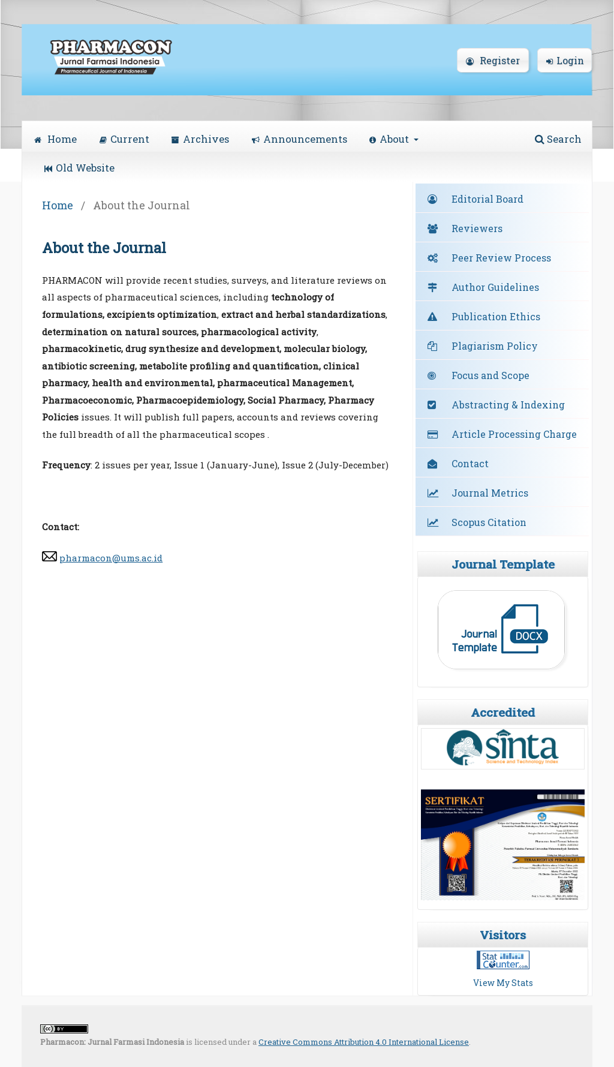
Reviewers (477, 228)
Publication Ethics (496, 316)
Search (558, 139)
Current (124, 139)
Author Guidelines (495, 287)
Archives (200, 139)
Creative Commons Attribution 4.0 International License (363, 1041)
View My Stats (503, 982)
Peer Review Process (501, 257)
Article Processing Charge (514, 434)
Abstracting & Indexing (508, 404)
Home (55, 139)
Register (493, 60)
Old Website (79, 168)
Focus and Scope (490, 375)
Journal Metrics (490, 492)
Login (565, 60)
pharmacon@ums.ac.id (110, 558)
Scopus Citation (489, 522)
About (390, 139)
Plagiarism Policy (495, 345)
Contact (470, 463)
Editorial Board (487, 199)
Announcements (299, 139)
